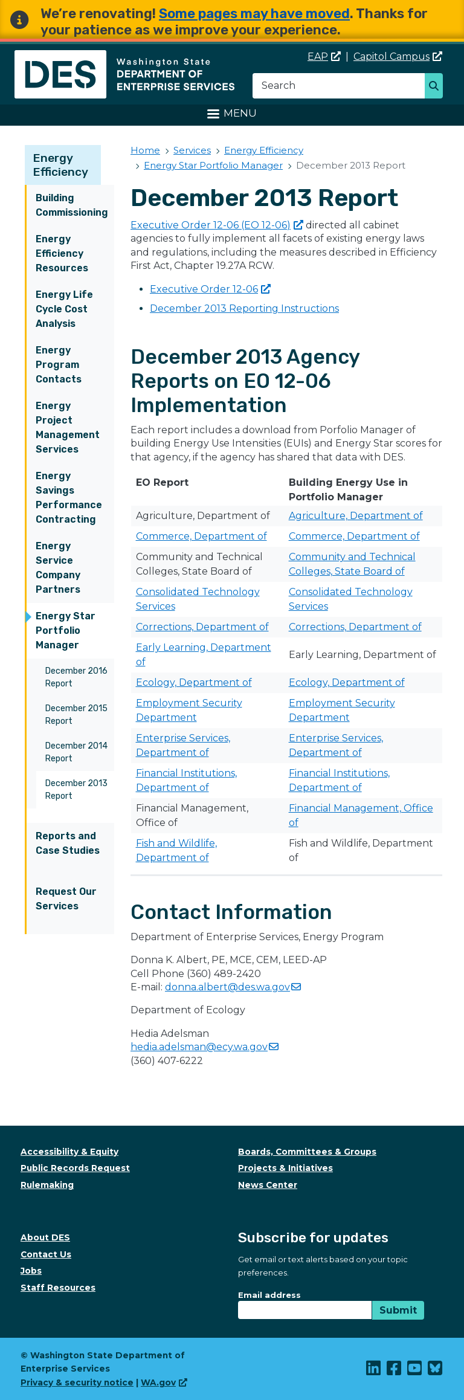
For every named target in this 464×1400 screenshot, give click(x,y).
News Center (267, 1185)
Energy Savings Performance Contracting (69, 497)
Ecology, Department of (347, 682)
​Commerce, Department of (354, 536)
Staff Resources (58, 1287)
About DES (45, 1237)
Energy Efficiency (60, 165)
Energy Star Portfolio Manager (65, 630)
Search (437, 87)
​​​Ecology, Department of (194, 682)
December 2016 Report (76, 677)
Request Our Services (66, 899)
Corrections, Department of (202, 627)
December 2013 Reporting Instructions (244, 308)
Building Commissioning (72, 205)
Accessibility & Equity (69, 1151)
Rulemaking (47, 1185)
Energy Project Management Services (68, 427)
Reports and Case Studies (68, 843)
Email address (269, 1295)
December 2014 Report (76, 752)
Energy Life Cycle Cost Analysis (64, 309)
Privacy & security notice (77, 1382)
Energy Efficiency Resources (62, 253)
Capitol (397, 56)
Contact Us (46, 1254)
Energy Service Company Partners (58, 567)
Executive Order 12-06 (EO (216, 225)
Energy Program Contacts (59, 364)
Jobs (31, 1271)
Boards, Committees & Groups (307, 1151)
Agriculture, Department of (356, 515)
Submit (398, 1310)
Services (192, 150)
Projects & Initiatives (285, 1168)
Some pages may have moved (254, 13)
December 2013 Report (76, 789)
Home (145, 150)
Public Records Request (75, 1168)
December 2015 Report (76, 714)
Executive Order (210, 289)
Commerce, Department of (201, 536)
